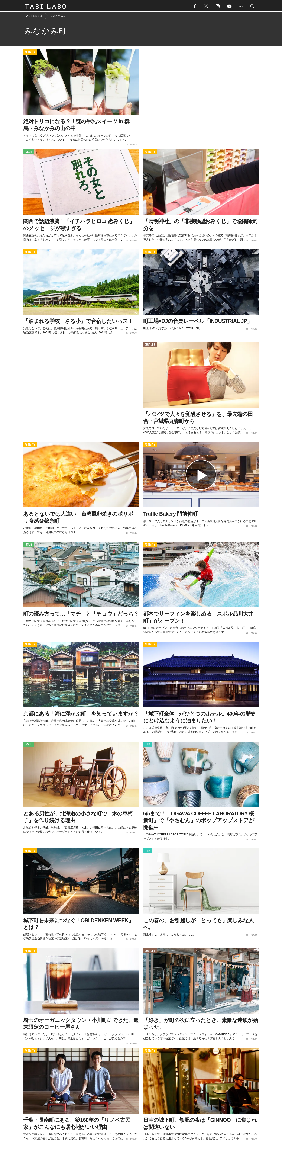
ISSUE (28, 153)
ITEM (147, 745)
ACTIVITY (30, 53)
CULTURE (150, 345)
